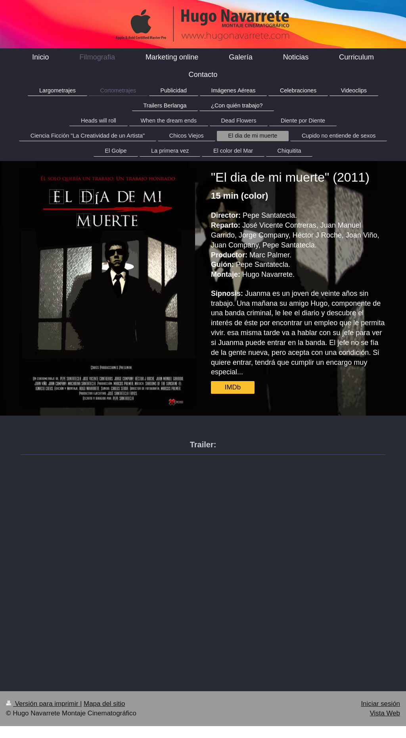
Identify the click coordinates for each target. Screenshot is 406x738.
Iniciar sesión (380, 703)
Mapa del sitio (104, 703)
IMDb (233, 387)
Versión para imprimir (43, 703)
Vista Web (385, 713)
